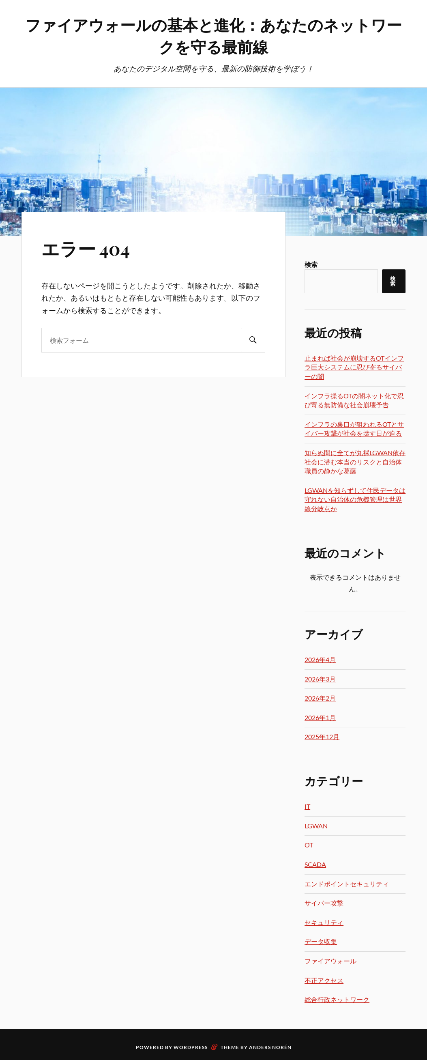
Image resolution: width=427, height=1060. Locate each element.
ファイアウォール (330, 961)
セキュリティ (324, 922)
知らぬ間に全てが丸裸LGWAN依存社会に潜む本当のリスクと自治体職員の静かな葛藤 (355, 462)
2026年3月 (320, 679)
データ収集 (321, 941)
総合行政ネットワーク (337, 999)
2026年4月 (320, 659)
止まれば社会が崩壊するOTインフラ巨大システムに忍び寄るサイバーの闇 (354, 367)
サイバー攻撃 (324, 903)
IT (307, 806)
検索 (311, 264)
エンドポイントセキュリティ (347, 884)
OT (309, 845)
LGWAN (316, 826)
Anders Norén (270, 1047)
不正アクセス (324, 980)
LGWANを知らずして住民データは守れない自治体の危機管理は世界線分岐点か (355, 499)
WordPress (191, 1047)
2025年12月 (322, 736)
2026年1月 (320, 717)
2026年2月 (320, 698)
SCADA (315, 864)
